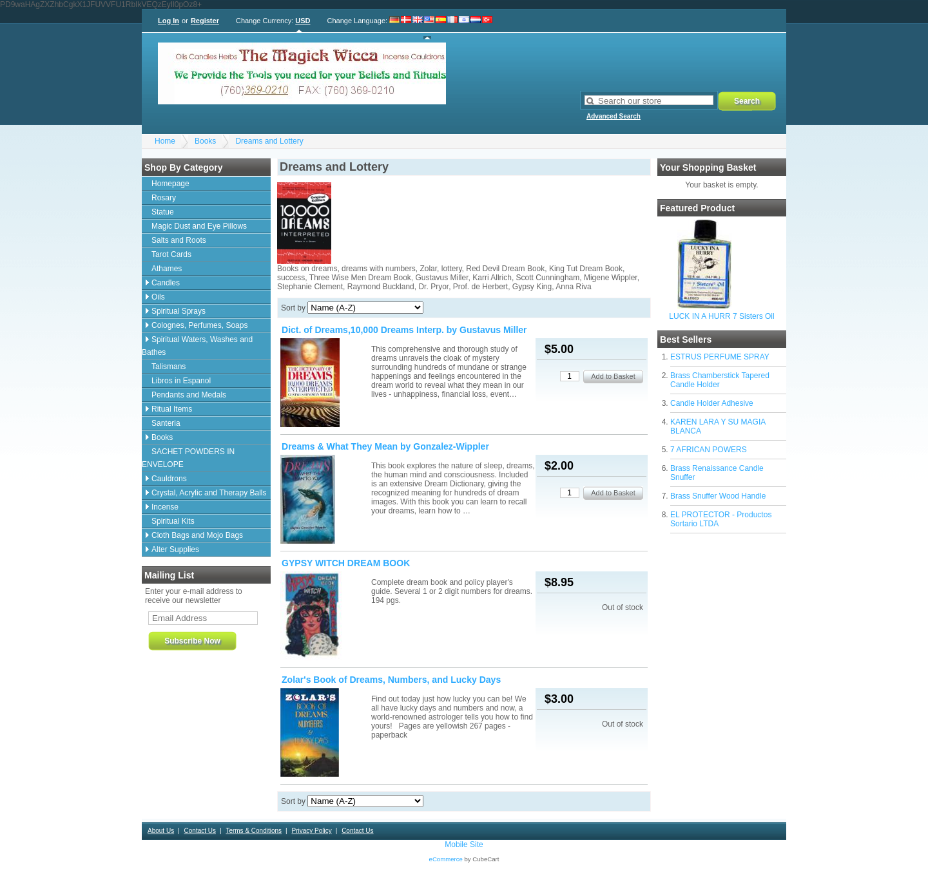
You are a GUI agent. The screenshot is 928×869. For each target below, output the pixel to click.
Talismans (168, 366)
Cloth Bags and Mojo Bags (197, 535)
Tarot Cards (171, 254)
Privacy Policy (311, 830)
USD (302, 20)
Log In (168, 20)
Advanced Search (613, 116)
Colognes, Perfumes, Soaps (199, 325)
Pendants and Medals (188, 394)
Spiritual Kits (173, 521)
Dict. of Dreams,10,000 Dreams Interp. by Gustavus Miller (404, 330)
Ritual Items (171, 409)
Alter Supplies (175, 549)
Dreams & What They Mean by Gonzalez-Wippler (385, 446)
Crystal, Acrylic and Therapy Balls (209, 492)
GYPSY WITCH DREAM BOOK (346, 563)
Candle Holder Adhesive (711, 403)
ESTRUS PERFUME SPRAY (719, 356)
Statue (162, 211)
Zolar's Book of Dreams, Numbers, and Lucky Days (391, 679)
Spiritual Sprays (178, 311)
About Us (161, 830)
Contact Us (200, 830)
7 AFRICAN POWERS (708, 449)
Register (205, 20)
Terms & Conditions (254, 830)
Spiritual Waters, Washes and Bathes (197, 346)
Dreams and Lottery (269, 141)
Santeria (165, 423)
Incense (165, 506)
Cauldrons (169, 478)
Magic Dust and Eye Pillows (199, 226)
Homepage (170, 183)
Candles (165, 282)
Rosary (163, 197)
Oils (158, 296)
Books (205, 141)
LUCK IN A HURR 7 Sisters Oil (721, 316)
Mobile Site (464, 844)
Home (165, 141)
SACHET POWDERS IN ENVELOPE (188, 458)
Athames (166, 268)
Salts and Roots (178, 240)
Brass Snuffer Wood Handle (718, 496)
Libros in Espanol (181, 380)
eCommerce (446, 859)
